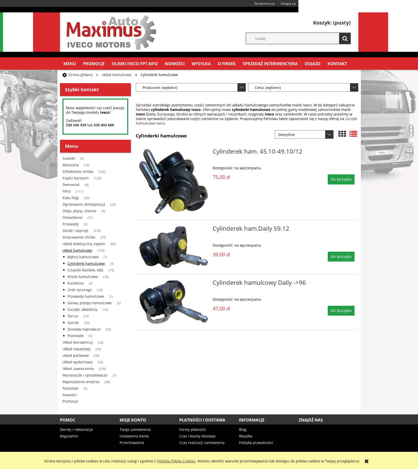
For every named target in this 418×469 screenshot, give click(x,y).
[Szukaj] (345, 38)
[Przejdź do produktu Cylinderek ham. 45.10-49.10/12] (173, 181)
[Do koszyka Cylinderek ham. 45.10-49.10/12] (341, 179)
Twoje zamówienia (135, 429)
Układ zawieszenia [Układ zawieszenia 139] (78, 368)
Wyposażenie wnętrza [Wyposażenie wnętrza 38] (80, 381)
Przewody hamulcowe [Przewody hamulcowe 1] (86, 296)
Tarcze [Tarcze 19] (73, 316)
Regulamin (69, 436)
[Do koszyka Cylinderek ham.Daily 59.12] (341, 257)
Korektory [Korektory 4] (76, 283)
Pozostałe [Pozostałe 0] (70, 388)
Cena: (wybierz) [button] (268, 87)
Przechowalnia (132, 442)
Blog (242, 429)
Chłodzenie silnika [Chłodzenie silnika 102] (77, 171)
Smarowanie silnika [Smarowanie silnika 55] (78, 237)
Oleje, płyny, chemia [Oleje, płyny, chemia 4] (79, 210)
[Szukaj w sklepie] (300, 38)
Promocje (70, 401)
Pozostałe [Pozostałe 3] (75, 335)
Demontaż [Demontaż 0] (71, 184)
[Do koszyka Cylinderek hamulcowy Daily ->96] (341, 311)
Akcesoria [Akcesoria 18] (70, 164)
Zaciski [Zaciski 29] (73, 322)
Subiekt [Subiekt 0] (68, 158)
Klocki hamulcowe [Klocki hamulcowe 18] (83, 276)
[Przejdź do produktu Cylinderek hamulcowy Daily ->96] (173, 301)
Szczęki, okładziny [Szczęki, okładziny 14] (82, 309)
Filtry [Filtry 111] (66, 191)
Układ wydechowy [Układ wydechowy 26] (77, 362)
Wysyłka (245, 436)
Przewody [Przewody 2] (70, 224)
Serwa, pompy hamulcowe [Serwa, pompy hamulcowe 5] (90, 302)
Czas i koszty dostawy (197, 436)
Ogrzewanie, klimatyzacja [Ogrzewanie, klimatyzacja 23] (83, 204)
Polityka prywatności (256, 442)
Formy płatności (192, 429)
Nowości (69, 394)
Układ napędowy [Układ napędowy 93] (76, 348)
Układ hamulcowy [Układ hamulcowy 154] (77, 250)
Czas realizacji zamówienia (202, 442)
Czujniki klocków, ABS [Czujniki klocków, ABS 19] (85, 270)
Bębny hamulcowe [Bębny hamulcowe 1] (83, 256)
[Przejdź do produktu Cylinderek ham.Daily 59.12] (173, 247)
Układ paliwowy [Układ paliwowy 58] (75, 355)
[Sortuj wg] (304, 134)
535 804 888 (104, 125)
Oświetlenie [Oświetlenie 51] (72, 217)
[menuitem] (69, 63)
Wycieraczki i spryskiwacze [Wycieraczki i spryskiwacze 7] (84, 375)
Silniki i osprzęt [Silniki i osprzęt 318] (75, 230)
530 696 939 (76, 125)
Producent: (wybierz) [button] (160, 87)
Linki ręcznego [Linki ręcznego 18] (80, 289)
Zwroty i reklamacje (76, 429)
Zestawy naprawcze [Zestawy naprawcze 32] (84, 329)
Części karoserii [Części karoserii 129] (75, 178)
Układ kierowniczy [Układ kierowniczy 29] (77, 342)
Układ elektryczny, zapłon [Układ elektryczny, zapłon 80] (83, 243)
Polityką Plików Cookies (176, 461)
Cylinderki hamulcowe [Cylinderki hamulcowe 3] (86, 263)
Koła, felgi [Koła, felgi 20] (70, 197)
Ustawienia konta (134, 436)
